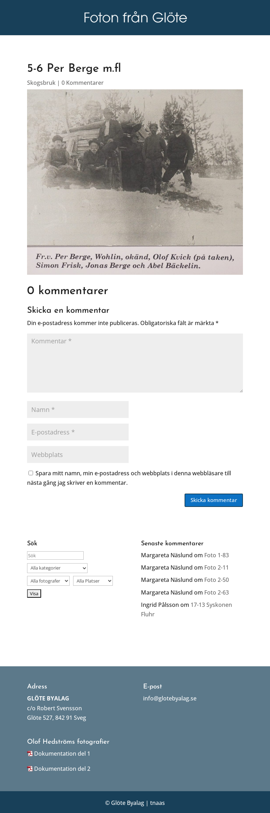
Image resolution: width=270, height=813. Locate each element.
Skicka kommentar (214, 499)
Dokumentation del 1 (62, 753)
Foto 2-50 (216, 580)
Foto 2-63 (216, 592)
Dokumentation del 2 (62, 769)
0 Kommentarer (83, 83)
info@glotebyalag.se (170, 698)
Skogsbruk (41, 83)
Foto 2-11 (216, 567)
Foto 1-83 (216, 555)
